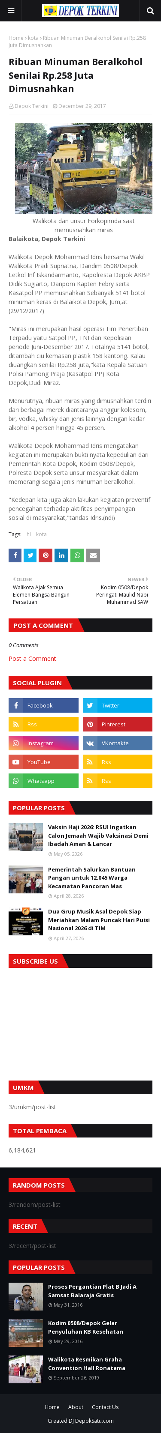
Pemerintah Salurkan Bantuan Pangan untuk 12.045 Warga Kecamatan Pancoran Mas (92, 878)
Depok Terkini (32, 106)
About (75, 1407)
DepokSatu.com (94, 1420)
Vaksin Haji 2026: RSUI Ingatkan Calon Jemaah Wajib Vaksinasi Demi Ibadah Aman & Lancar (98, 835)
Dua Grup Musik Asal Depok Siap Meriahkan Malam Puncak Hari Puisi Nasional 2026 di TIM (99, 920)
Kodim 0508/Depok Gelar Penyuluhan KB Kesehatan (85, 1327)
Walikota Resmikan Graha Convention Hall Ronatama (86, 1363)
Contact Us (105, 1407)
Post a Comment (32, 658)
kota (33, 38)
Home (16, 38)
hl (29, 534)
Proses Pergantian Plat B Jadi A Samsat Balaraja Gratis (92, 1291)
